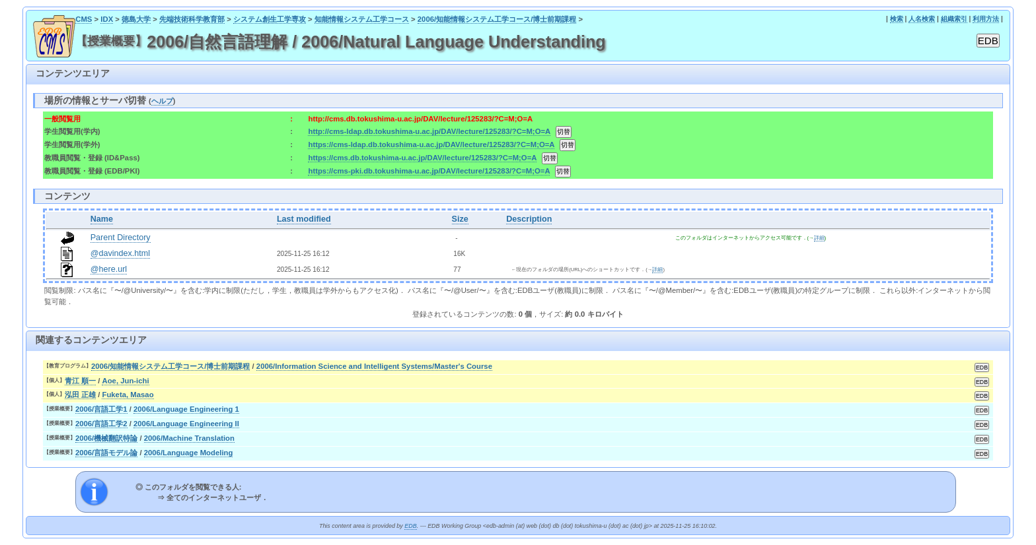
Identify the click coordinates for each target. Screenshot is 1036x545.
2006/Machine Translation (189, 438)
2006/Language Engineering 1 (186, 409)
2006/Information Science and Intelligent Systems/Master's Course (374, 366)
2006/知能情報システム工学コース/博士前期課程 (497, 19)
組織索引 (954, 18)
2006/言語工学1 (101, 409)
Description (529, 219)
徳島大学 (136, 19)
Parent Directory (121, 237)
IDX (106, 19)
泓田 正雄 (80, 395)
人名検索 (921, 18)
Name (102, 219)
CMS (83, 19)
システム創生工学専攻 (269, 19)
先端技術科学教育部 (192, 19)
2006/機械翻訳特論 (106, 438)
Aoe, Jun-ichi (125, 381)
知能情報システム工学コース (361, 19)
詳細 (819, 238)
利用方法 (986, 18)
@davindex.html (121, 253)
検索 (896, 18)
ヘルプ (162, 101)
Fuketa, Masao (127, 395)
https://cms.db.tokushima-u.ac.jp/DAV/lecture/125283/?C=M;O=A (422, 158)
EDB (410, 526)
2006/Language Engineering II (186, 424)
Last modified (304, 219)
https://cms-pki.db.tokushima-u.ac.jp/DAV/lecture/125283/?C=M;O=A (429, 171)
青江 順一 (80, 381)
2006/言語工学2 (101, 424)
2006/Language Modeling (188, 453)
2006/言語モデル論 (106, 453)
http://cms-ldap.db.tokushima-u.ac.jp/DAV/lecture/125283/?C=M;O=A (429, 131)
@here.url (109, 269)
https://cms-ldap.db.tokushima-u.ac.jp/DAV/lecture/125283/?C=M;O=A (431, 144)
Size (460, 219)
